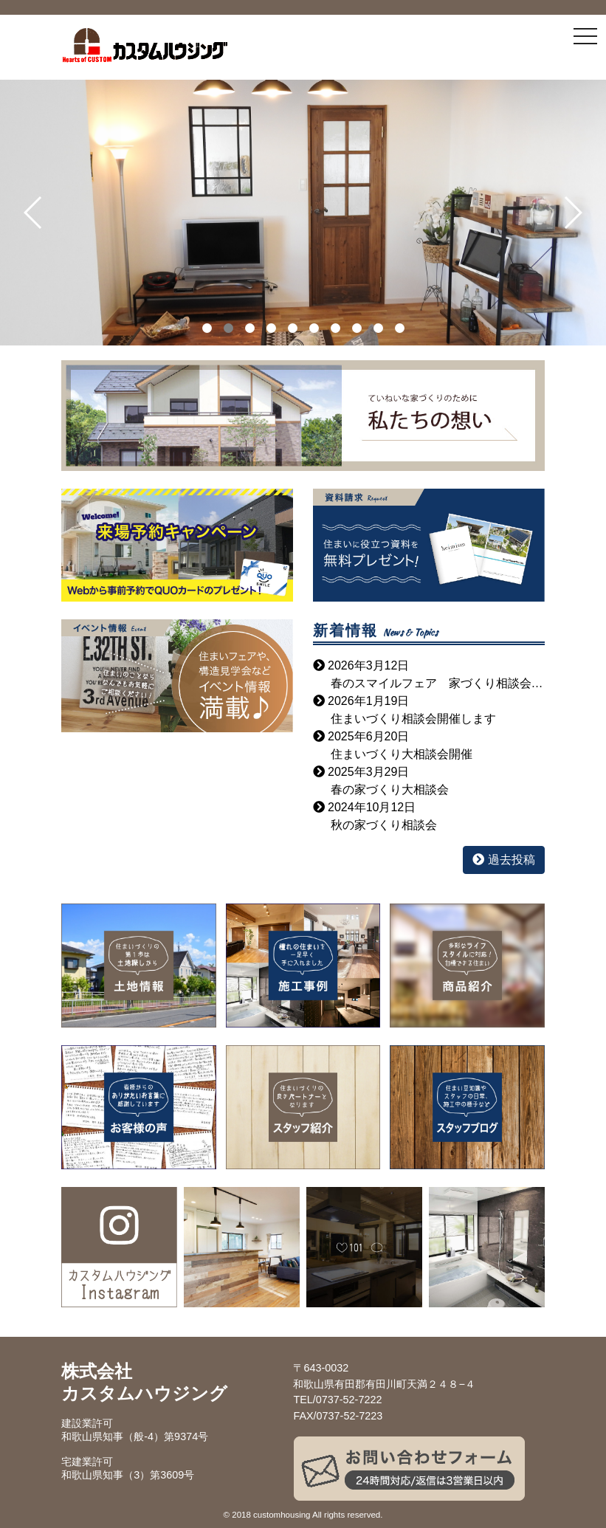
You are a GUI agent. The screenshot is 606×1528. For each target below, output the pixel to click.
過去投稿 (503, 859)
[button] (34, 212)
